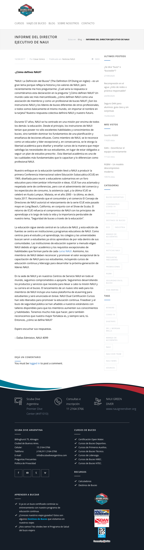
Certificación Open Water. (91, 439)
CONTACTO (87, 23)
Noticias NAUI (68, 59)
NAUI (108, 243)
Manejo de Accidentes (112, 235)
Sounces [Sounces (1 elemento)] (110, 368)
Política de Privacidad (25, 463)
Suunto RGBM (111, 135)
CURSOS (19, 23)
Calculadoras (85, 481)
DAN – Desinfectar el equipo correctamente (115, 149)
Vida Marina (112, 290)
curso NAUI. (65, 251)
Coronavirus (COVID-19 (113, 205)
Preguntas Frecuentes (112, 258)
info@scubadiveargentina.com (52, 455)
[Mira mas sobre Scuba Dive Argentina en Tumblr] (36, 473)
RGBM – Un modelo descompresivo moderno (114, 168)
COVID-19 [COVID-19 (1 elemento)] (110, 314)
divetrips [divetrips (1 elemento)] (111, 321)
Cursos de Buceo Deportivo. (92, 443)
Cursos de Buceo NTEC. (90, 463)
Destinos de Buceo (88, 485)
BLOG (52, 23)
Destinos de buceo (115, 220)
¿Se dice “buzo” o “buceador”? (112, 68)
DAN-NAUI (111, 213)
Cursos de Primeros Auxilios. (93, 447)
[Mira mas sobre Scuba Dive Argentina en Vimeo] (45, 473)
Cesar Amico (39, 59)
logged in (35, 363)
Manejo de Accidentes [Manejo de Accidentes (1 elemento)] (112, 339)
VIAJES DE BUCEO (36, 23)
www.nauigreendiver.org (121, 409)
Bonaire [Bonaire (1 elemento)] (110, 307)
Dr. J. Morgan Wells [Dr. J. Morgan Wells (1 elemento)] (113, 329)
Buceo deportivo (115, 197)
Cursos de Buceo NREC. (90, 459)
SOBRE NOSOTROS (68, 23)
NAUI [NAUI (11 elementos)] (108, 347)
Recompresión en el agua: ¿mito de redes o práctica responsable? (115, 87)
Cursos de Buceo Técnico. (91, 451)
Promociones (113, 266)
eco (108, 227)
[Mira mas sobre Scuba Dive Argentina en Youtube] (27, 473)
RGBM (109, 273)
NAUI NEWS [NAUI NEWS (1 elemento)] (111, 361)
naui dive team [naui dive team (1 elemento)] (113, 354)
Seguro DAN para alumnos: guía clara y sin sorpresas (116, 107)
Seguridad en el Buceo (114, 281)
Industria (120, 227)
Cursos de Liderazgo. (89, 455)
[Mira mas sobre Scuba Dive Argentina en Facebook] (18, 473)
